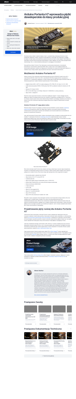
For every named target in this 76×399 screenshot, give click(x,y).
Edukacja (56, 1)
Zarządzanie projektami (30, 5)
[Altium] (6, 1)
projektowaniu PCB (18, 5)
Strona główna (6, 10)
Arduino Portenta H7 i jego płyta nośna (36, 105)
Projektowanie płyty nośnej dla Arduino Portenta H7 (47, 210)
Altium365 (34, 234)
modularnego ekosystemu (45, 116)
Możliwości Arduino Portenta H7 (40, 73)
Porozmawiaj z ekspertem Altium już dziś (56, 256)
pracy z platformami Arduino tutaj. (45, 228)
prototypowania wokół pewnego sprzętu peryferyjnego (39, 217)
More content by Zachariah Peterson (40, 294)
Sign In (70, 1)
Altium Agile (35, 1)
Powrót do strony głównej (48, 355)
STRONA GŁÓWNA (7, 5)
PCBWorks (12, 10)
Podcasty (40, 5)
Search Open (62, 1)
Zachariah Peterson (31, 23)
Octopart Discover (16, 1)
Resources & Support (46, 1)
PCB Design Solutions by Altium (31, 263)
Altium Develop (26, 1)
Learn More (30, 133)
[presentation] (71, 302)
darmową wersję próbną (38, 255)
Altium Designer (54, 231)
